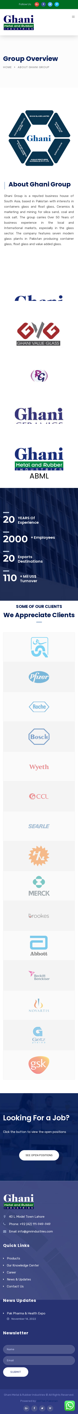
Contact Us (15, 1286)
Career (11, 1272)
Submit (15, 1371)
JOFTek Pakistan (47, 1400)
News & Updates (19, 1279)
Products (13, 1258)
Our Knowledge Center (23, 1265)
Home (7, 67)
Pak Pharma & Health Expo (26, 1313)
